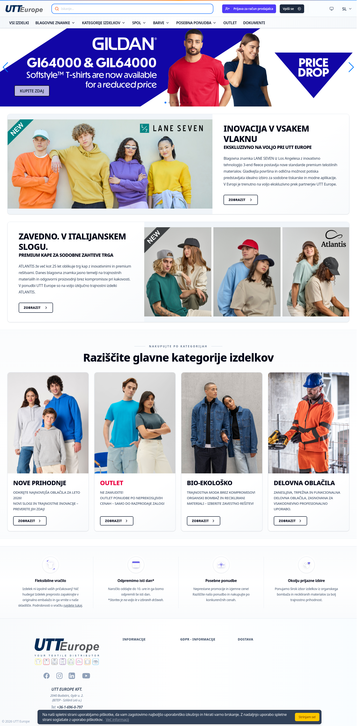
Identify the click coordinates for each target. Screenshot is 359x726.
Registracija (132, 667)
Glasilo (185, 667)
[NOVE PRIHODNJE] (48, 451)
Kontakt (186, 676)
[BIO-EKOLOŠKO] (221, 451)
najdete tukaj (72, 605)
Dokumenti (132, 676)
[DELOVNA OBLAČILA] (308, 451)
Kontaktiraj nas (135, 702)
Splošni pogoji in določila (143, 693)
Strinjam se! (307, 717)
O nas (127, 649)
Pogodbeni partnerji (196, 684)
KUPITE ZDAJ (32, 91)
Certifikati (130, 658)
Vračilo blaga (133, 684)
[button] (5, 67)
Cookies (186, 649)
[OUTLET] (134, 451)
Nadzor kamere (193, 702)
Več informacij (117, 719)
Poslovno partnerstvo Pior (201, 693)
